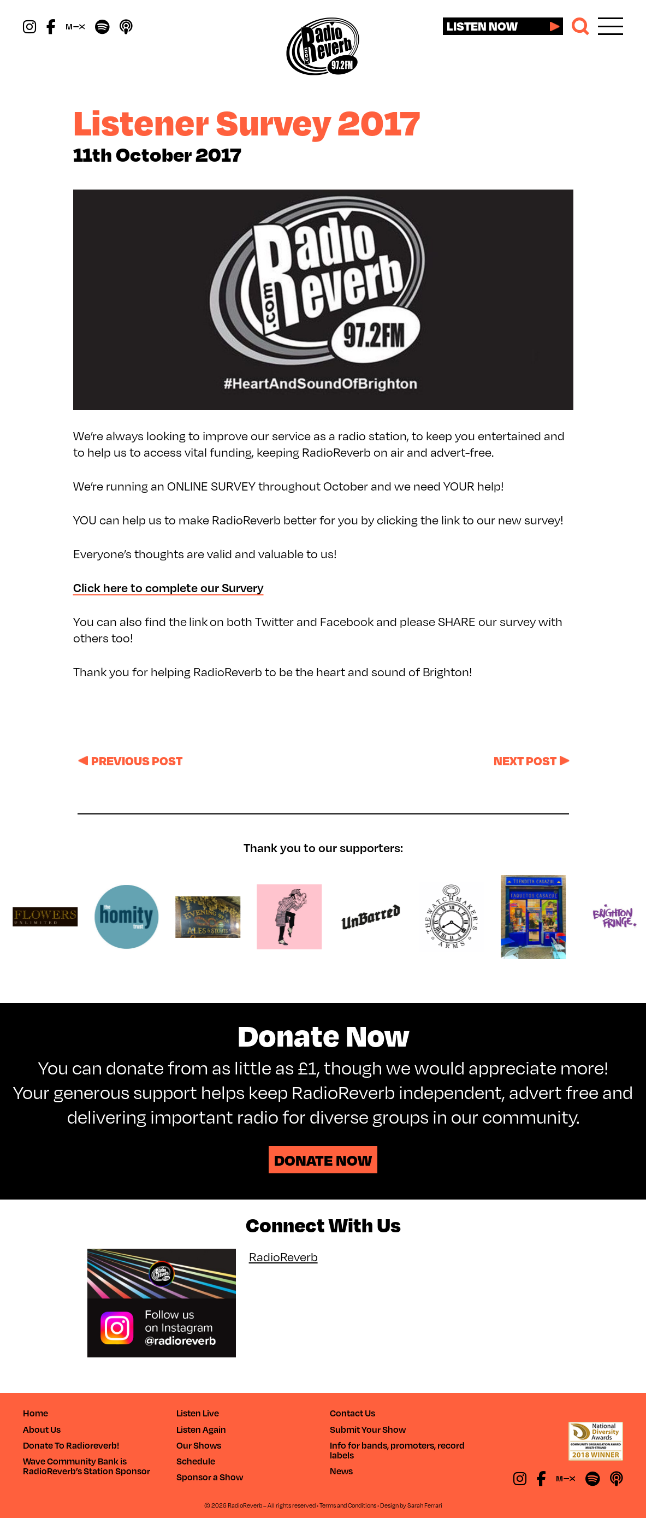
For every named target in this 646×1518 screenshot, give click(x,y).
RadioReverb (283, 1256)
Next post (525, 760)
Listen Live (197, 1413)
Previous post (136, 760)
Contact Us (352, 1413)
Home (35, 1413)
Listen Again (201, 1429)
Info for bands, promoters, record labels (397, 1450)
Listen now (482, 25)
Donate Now (323, 1159)
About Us (42, 1429)
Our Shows (198, 1445)
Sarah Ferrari (424, 1505)
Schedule (195, 1461)
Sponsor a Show (209, 1476)
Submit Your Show (368, 1429)
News (341, 1470)
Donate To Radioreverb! (71, 1445)
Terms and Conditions (347, 1505)
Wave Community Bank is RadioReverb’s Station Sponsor (86, 1465)
